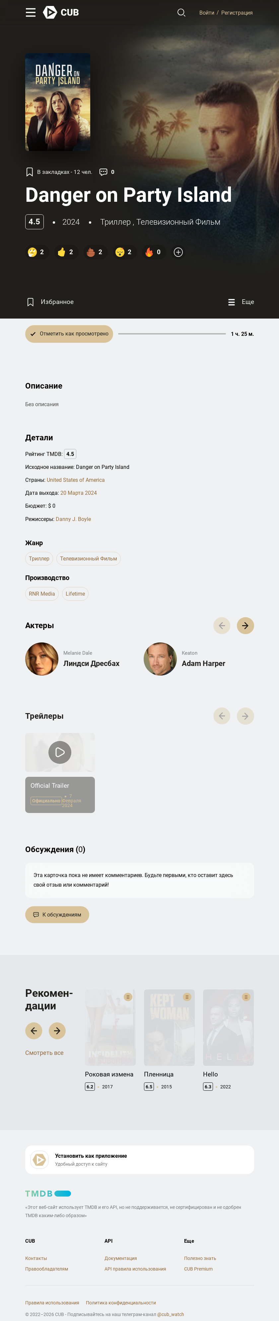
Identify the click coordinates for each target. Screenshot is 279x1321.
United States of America (76, 480)
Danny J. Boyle (73, 519)
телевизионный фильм (178, 222)
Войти (206, 12)
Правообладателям (46, 1256)
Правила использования (52, 1289)
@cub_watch (170, 1301)
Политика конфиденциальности (121, 1289)
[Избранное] (49, 302)
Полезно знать (200, 1245)
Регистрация (237, 12)
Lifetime (75, 594)
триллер (115, 222)
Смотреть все (44, 1047)
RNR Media (42, 594)
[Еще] (240, 302)
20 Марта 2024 (78, 493)
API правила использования (135, 1256)
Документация (121, 1245)
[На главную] (61, 12)
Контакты (36, 1245)
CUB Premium (198, 1256)
